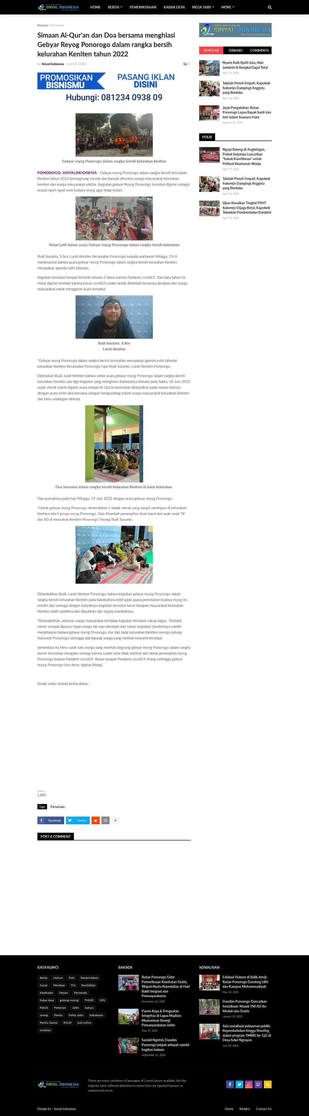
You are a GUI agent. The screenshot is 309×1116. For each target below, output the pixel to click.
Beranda (42, 25)
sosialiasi (45, 1030)
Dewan (63, 992)
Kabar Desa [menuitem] (174, 7)
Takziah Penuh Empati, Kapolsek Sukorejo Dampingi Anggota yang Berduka (246, 88)
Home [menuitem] (95, 7)
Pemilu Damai (48, 1022)
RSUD (67, 1022)
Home (229, 1109)
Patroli (44, 1007)
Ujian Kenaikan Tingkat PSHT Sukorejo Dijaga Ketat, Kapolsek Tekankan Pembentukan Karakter (247, 207)
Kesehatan (46, 992)
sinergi (44, 1015)
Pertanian (60, 1007)
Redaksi (244, 1109)
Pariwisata (57, 25)
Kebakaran (96, 1015)
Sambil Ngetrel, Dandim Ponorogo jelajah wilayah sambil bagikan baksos (165, 1044)
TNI (73, 985)
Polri (72, 978)
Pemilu (58, 1015)
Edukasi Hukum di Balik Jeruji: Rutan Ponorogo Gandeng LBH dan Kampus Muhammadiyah (245, 981)
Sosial (43, 985)
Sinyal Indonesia (65, 1109)
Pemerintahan (89, 978)
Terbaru (235, 50)
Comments (259, 50)
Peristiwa (59, 985)
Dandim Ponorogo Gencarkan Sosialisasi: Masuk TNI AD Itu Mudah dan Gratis (245, 1006)
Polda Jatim (76, 1015)
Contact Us (264, 1109)
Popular (211, 50)
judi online (84, 1022)
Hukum (58, 978)
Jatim (75, 1007)
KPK (102, 1000)
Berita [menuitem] (113, 7)
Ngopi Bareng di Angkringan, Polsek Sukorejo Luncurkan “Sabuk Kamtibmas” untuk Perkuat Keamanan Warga (244, 156)
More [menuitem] (226, 7)
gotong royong (69, 1000)
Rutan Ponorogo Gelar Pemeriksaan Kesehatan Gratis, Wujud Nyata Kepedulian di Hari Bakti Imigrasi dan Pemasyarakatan (166, 986)
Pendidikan (88, 985)
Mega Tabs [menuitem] (201, 7)
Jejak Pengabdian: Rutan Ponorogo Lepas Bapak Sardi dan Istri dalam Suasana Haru (247, 112)
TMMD (89, 1000)
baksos (89, 1007)
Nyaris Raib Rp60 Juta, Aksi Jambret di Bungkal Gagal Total (245, 65)
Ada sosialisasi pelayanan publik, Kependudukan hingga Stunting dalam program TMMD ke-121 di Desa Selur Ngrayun (247, 1033)
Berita (43, 978)
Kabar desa (47, 1000)
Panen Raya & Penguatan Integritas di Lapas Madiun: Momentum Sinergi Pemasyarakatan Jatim (162, 1018)
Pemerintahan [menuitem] (143, 7)
